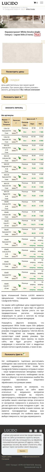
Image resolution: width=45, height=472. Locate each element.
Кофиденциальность (31, 457)
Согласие (5, 459)
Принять (22, 451)
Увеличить (43, 42)
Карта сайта (6, 457)
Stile (22, 9)
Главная (5, 7)
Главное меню (41, 3)
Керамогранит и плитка (19, 7)
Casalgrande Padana (12, 9)
